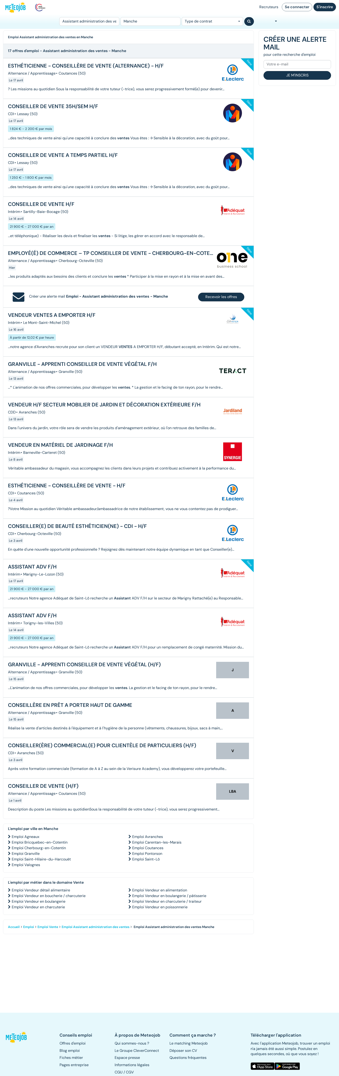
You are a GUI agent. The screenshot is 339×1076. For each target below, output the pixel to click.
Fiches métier (71, 1057)
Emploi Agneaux (25, 836)
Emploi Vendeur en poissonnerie (160, 907)
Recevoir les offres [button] (221, 296)
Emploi (28, 927)
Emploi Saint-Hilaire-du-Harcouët (41, 859)
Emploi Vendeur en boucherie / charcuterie (49, 895)
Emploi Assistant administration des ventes (95, 927)
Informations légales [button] (132, 1064)
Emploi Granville (26, 853)
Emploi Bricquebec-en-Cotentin (40, 842)
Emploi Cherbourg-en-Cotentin (39, 847)
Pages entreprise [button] (74, 1064)
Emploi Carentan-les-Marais (156, 842)
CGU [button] (119, 1072)
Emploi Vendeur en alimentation (159, 890)
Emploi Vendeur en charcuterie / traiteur (167, 901)
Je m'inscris (297, 75)
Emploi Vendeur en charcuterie (38, 907)
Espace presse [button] (127, 1057)
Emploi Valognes (26, 864)
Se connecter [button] (297, 6)
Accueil (14, 927)
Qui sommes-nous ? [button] (132, 1043)
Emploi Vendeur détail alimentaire (41, 890)
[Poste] (89, 21)
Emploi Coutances (147, 847)
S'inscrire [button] (324, 6)
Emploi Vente (48, 927)
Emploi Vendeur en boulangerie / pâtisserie (169, 895)
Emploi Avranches (147, 836)
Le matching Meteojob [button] (189, 1043)
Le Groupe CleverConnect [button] (137, 1050)
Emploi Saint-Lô (146, 859)
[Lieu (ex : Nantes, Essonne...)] (151, 21)
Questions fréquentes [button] (188, 1057)
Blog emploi (70, 1050)
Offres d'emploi (73, 1043)
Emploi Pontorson (147, 853)
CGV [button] (130, 1072)
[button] (18, 1037)
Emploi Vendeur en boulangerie (38, 901)
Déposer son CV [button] (183, 1050)
